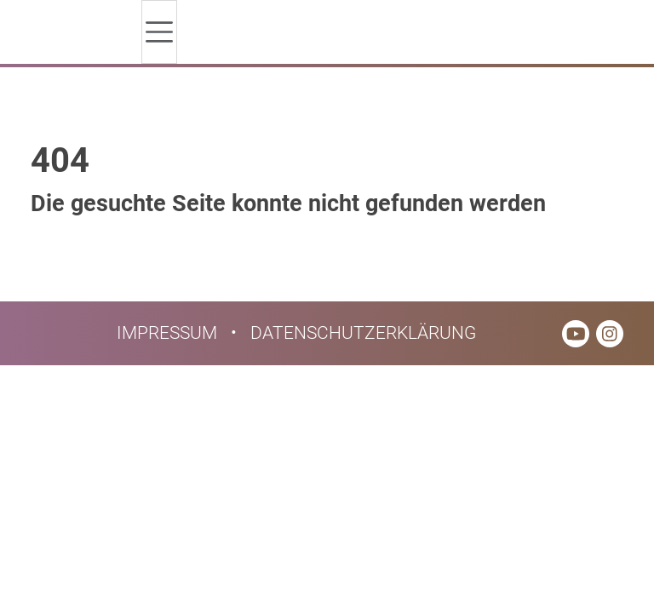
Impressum (167, 333)
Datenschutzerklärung (363, 333)
